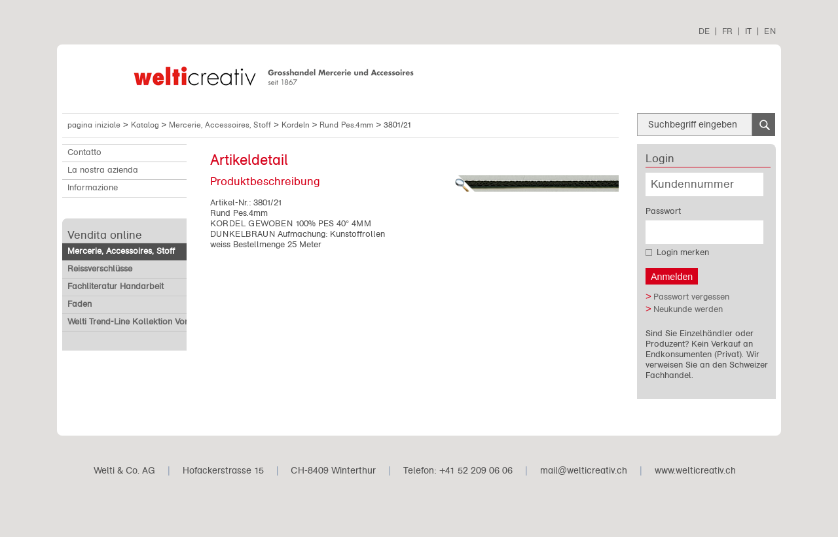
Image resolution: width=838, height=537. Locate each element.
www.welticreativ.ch (695, 470)
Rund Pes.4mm (347, 125)
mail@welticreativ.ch (583, 470)
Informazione (92, 187)
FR (727, 31)
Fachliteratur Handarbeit (115, 286)
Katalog (146, 125)
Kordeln (297, 125)
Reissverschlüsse (99, 269)
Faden (79, 304)
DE (704, 31)
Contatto (84, 152)
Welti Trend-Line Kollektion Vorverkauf (142, 322)
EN (770, 31)
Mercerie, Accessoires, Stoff (221, 125)
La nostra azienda (102, 170)
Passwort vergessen (691, 297)
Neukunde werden (688, 309)
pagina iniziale (93, 125)
